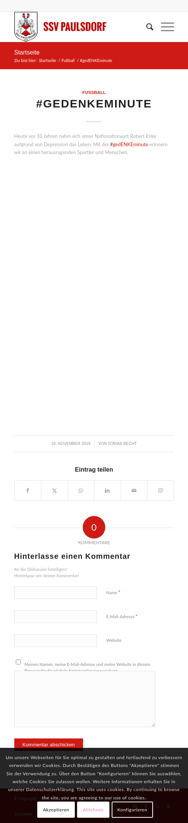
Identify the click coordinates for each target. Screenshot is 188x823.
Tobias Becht (122, 443)
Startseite (27, 52)
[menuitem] (146, 27)
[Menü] (163, 27)
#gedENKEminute (129, 144)
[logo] (78, 27)
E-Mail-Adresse (122, 616)
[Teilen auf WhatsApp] (81, 490)
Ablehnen (93, 809)
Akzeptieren (56, 809)
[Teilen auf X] (54, 490)
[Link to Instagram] (160, 490)
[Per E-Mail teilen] (134, 490)
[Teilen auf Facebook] (28, 490)
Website (114, 640)
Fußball (94, 92)
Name (113, 592)
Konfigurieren (132, 809)
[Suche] (146, 27)
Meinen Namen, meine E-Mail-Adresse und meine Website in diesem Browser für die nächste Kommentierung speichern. (87, 667)
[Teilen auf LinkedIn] (107, 490)
